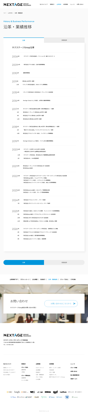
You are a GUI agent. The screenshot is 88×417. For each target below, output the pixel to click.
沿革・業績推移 (40, 374)
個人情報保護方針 (74, 375)
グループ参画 (73, 367)
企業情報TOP (14, 279)
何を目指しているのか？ (9, 372)
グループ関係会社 (25, 375)
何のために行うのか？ (9, 370)
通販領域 (23, 369)
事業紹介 (23, 364)
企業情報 (38, 364)
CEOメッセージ (25, 279)
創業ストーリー (7, 367)
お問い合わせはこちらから (61, 303)
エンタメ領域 (24, 380)
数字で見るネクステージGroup (57, 377)
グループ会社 (64, 279)
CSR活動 (73, 279)
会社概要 (34, 279)
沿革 (23, 40)
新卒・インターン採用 (54, 367)
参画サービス (73, 379)
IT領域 (23, 372)
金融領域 (23, 378)
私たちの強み (6, 374)
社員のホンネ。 (53, 374)
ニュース (72, 364)
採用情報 (51, 364)
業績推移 (64, 40)
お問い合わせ (73, 371)
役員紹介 (42, 279)
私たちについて (7, 364)
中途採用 (51, 370)
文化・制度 (52, 372)
